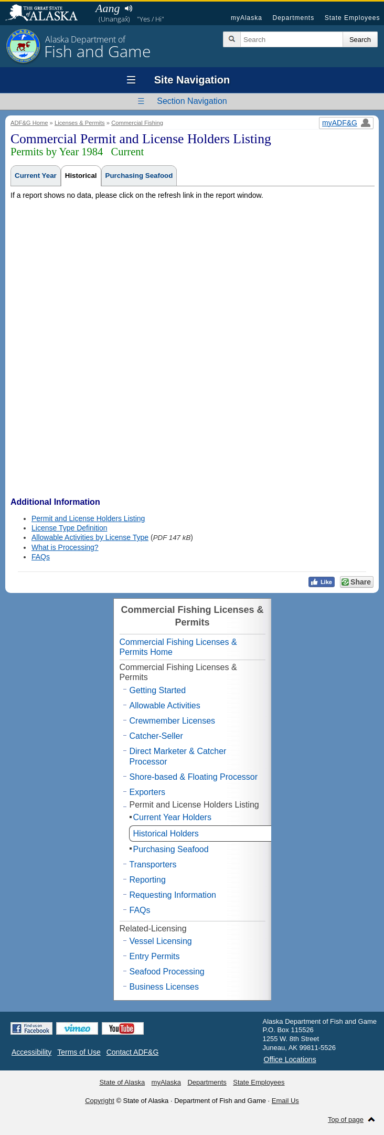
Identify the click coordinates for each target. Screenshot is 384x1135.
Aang (107, 8)
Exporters (147, 792)
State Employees (352, 18)
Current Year (36, 175)
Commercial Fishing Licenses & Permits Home (178, 647)
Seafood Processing (167, 971)
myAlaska (246, 18)
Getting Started (158, 690)
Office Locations (290, 1059)
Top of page (346, 1119)
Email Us (285, 1101)
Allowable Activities (165, 705)
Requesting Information (173, 894)
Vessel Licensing (161, 941)
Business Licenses (164, 986)
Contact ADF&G (132, 1052)
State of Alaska (46, 13)
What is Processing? (65, 547)
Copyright (99, 1101)
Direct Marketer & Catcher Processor (178, 756)
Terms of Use (78, 1052)
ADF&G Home (29, 123)
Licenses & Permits (80, 123)
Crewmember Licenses (173, 720)
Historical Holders (166, 833)
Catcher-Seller (156, 735)
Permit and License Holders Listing (88, 518)
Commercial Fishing (137, 123)
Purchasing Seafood (139, 175)
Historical (81, 175)
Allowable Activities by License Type (89, 537)
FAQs (40, 557)
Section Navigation (192, 101)
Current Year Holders (172, 817)
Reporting (148, 879)
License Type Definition (69, 528)
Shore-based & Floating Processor (194, 776)
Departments (293, 18)
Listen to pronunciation (128, 8)
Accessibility (31, 1052)
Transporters (153, 864)
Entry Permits (155, 956)
